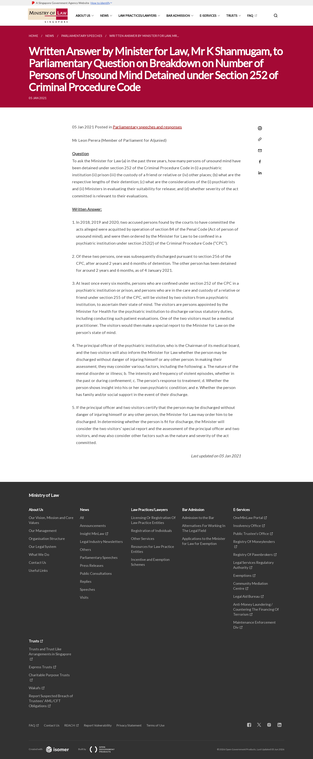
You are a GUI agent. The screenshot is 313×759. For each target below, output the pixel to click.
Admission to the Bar (198, 517)
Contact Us (37, 562)
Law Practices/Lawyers (137, 15)
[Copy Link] (258, 139)
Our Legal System (42, 546)
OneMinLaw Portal (248, 517)
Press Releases (91, 565)
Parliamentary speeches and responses (147, 126)
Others (85, 549)
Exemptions (242, 575)
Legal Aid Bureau (246, 596)
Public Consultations (96, 573)
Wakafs (35, 688)
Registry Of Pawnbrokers (253, 554)
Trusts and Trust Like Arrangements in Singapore (50, 651)
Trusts (231, 15)
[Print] (258, 128)
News (104, 15)
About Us (83, 15)
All (82, 517)
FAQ (250, 15)
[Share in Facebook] (258, 159)
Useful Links (38, 570)
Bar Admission (178, 15)
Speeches (87, 589)
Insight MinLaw (92, 533)
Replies (85, 581)
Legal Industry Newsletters (101, 541)
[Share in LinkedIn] (258, 170)
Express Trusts (40, 667)
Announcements (93, 525)
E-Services (208, 15)
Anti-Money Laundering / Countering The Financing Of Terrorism (256, 609)
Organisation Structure (47, 538)
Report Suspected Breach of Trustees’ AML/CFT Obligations (51, 701)
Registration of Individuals (151, 530)
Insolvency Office (247, 525)
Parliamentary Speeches (99, 557)
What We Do (39, 554)
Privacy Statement (129, 725)
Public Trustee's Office (251, 533)
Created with (52, 749)
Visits (84, 597)
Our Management (43, 530)
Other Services (142, 538)
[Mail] (258, 148)
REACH (69, 725)
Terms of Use (155, 725)
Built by (99, 749)
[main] (156, 254)
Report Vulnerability (98, 725)
